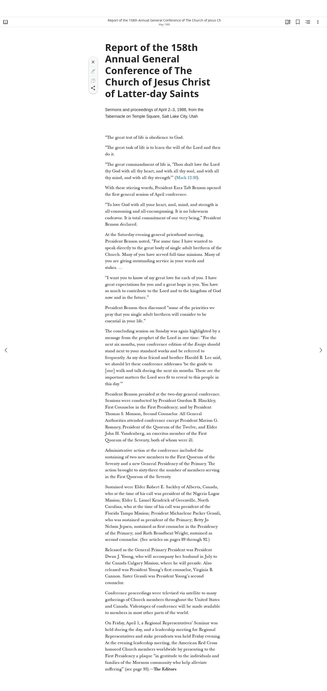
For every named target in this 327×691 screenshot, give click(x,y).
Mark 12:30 (186, 178)
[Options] (317, 22)
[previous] (6, 350)
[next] (320, 350)
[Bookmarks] (297, 22)
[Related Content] (307, 22)
